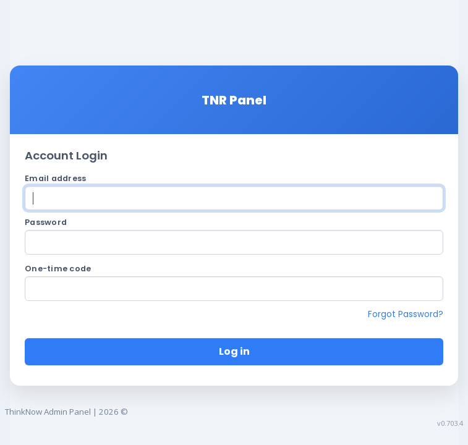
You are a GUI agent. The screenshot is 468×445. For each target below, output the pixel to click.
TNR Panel (234, 100)
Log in (234, 351)
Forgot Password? (405, 314)
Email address (55, 178)
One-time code (58, 268)
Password (46, 222)
